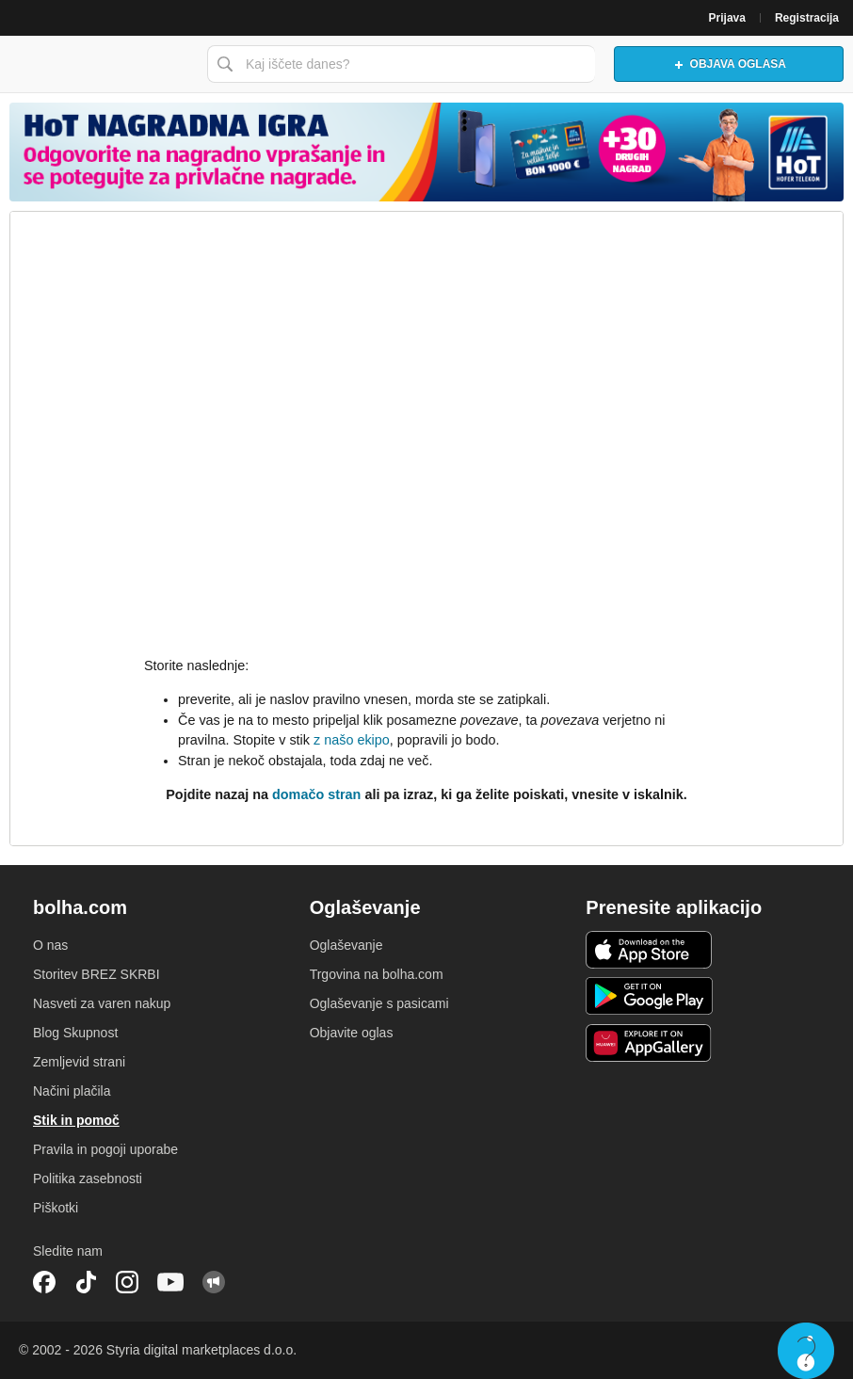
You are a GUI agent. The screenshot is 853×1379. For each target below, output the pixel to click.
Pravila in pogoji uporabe (105, 1149)
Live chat (806, 1351)
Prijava (727, 17)
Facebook (44, 1282)
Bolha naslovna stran (98, 64)
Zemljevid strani (79, 1061)
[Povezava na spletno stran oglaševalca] (426, 152)
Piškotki (55, 1207)
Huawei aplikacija (649, 1043)
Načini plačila (71, 1090)
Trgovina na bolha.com (376, 974)
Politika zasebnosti (87, 1178)
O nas (50, 945)
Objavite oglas (352, 1032)
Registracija (807, 17)
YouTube (170, 1282)
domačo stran (316, 794)
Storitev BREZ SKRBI (96, 974)
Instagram (127, 1282)
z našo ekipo (352, 739)
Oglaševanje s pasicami (379, 1003)
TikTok (85, 1282)
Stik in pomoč (76, 1120)
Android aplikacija (649, 996)
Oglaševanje (346, 945)
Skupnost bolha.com (213, 1282)
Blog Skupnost (75, 1032)
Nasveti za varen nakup (101, 1003)
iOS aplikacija (649, 950)
